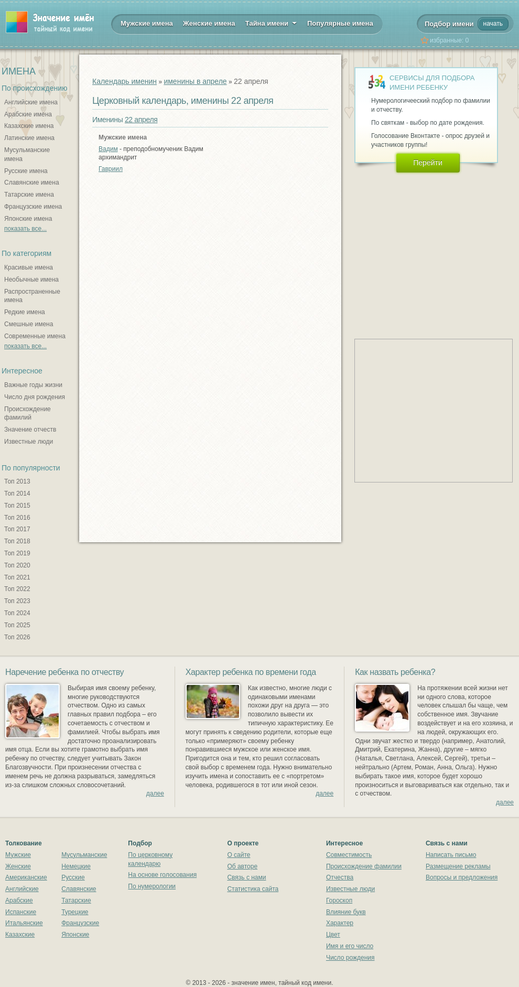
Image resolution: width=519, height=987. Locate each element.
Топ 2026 (17, 637)
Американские (26, 877)
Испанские (20, 912)
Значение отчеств (30, 429)
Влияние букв (346, 912)
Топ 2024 (17, 613)
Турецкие (74, 912)
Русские (73, 877)
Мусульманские (84, 855)
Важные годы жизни (33, 385)
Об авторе (242, 866)
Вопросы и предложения (462, 877)
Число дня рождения (34, 397)
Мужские (18, 855)
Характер (339, 923)
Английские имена (31, 102)
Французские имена (33, 206)
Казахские (20, 934)
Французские (80, 923)
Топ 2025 (17, 625)
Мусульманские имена (27, 154)
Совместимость (349, 855)
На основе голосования (162, 874)
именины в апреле (195, 81)
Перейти (427, 162)
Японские (75, 934)
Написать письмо (451, 855)
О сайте (238, 855)
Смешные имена (28, 324)
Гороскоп (339, 900)
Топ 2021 (17, 577)
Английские (22, 889)
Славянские (78, 889)
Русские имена (26, 171)
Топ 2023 (17, 601)
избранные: (449, 40)
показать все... (25, 228)
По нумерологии (152, 886)
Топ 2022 (17, 589)
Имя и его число (349, 946)
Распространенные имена (32, 296)
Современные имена (35, 336)
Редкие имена (24, 312)
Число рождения (350, 957)
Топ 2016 (17, 517)
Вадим (108, 149)
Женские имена (209, 23)
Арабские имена (28, 114)
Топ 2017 (17, 529)
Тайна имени (271, 22)
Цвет (333, 934)
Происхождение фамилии (364, 866)
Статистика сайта (252, 889)
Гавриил (111, 169)
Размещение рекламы (458, 866)
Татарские (76, 900)
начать (493, 23)
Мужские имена (147, 23)
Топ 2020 (17, 565)
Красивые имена (28, 267)
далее (155, 793)
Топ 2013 (17, 481)
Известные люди (28, 441)
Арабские (19, 900)
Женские (18, 866)
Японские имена (28, 218)
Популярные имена (340, 23)
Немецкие (76, 866)
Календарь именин (124, 81)
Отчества (339, 877)
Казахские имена (28, 126)
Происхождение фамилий (27, 413)
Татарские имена (29, 194)
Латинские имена (29, 138)
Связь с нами (246, 877)
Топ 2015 (17, 505)
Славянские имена (31, 182)
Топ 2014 (17, 493)
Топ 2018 (17, 541)
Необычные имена (31, 279)
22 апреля (141, 119)
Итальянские (24, 923)
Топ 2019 (17, 553)
